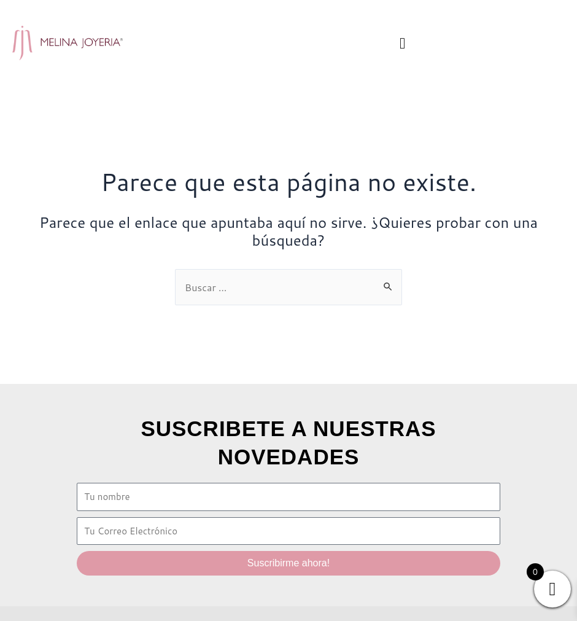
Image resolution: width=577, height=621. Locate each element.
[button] (402, 43)
